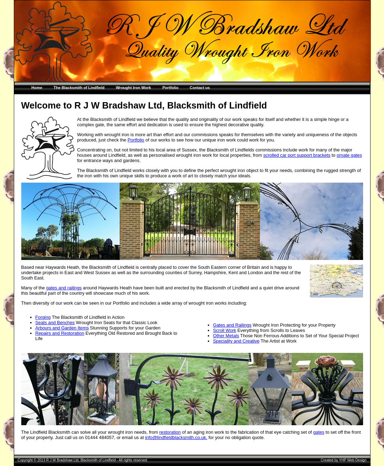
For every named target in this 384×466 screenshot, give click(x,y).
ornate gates (349, 155)
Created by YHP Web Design (344, 460)
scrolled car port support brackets (296, 155)
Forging (43, 317)
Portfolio (136, 140)
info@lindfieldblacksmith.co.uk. (176, 437)
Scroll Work (224, 330)
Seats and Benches (55, 322)
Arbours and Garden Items (62, 328)
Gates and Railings (232, 325)
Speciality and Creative (236, 341)
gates (318, 432)
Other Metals (226, 335)
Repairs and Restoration (59, 333)
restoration (169, 432)
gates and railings (64, 287)
